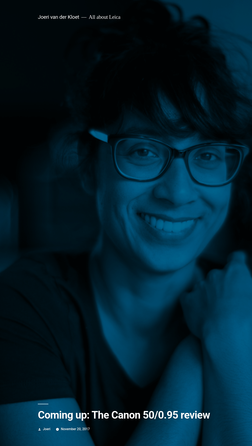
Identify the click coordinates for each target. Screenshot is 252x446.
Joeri (46, 429)
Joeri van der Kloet (58, 17)
